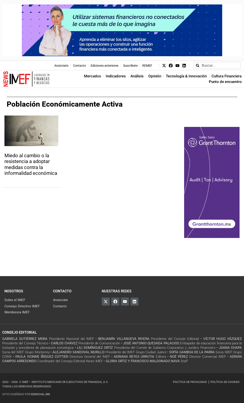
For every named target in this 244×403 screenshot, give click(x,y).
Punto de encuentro (225, 81)
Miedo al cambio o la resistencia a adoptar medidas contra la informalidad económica (30, 164)
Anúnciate (61, 65)
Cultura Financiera (226, 76)
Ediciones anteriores (104, 65)
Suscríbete (130, 65)
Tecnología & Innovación (186, 76)
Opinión (154, 76)
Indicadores (116, 76)
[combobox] (217, 65)
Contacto (79, 65)
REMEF (147, 65)
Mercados (92, 76)
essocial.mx (40, 394)
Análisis (137, 76)
